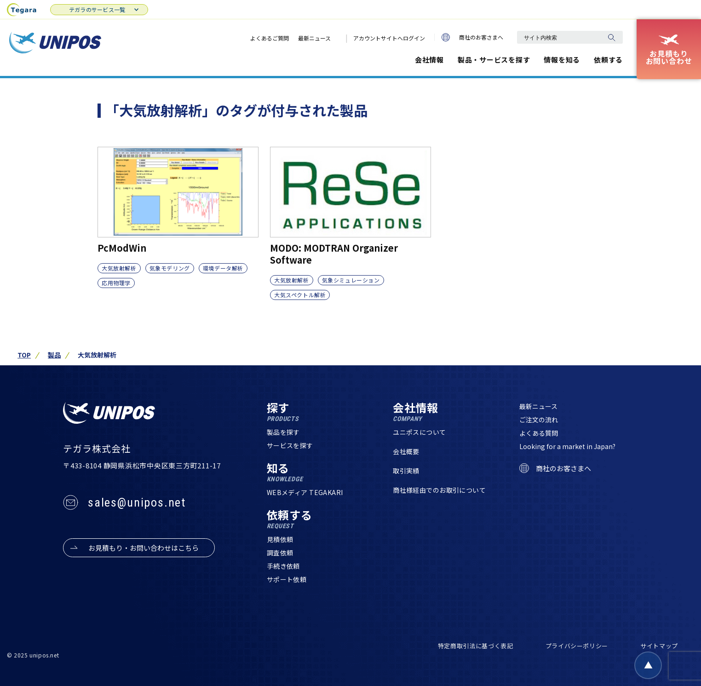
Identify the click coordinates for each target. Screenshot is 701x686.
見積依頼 (280, 539)
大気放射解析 (119, 268)
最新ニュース (314, 38)
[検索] (611, 37)
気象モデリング (169, 268)
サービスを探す (290, 445)
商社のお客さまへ (472, 37)
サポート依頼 (287, 579)
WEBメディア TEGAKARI (305, 492)
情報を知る (562, 59)
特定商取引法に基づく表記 (475, 645)
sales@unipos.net (137, 502)
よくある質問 (538, 433)
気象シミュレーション (351, 280)
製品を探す (283, 432)
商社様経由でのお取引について (439, 490)
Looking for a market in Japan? (567, 446)
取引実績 (406, 470)
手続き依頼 (283, 566)
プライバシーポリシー (577, 645)
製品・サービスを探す (494, 59)
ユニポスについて (419, 432)
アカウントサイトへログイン (389, 38)
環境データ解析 (223, 268)
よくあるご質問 (269, 38)
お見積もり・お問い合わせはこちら (143, 548)
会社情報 (429, 59)
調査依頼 (280, 552)
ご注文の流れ (538, 419)
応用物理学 (116, 283)
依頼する (608, 59)
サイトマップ (659, 645)
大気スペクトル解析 (300, 295)
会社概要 (406, 451)
